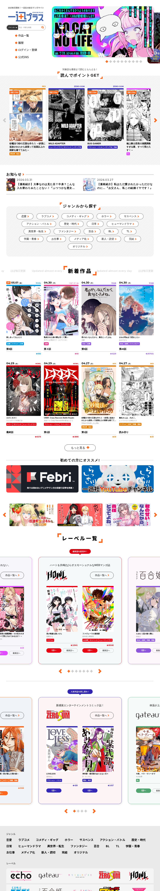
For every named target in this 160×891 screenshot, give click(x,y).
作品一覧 (23, 35)
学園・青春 (30, 239)
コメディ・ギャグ (76, 216)
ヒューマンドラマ (122, 223)
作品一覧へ (11, 575)
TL (127, 231)
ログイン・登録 (27, 50)
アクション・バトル (37, 223)
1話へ (53, 650)
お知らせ (14, 174)
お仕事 (55, 239)
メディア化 (80, 239)
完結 (131, 239)
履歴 (21, 43)
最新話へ (16, 653)
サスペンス (130, 216)
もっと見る (78, 447)
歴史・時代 (70, 223)
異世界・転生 (36, 231)
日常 (94, 223)
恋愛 (23, 216)
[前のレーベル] (61, 671)
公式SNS (23, 57)
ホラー (105, 216)
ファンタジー (66, 231)
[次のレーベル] (98, 671)
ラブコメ (46, 216)
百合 (91, 231)
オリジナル (79, 246)
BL (110, 231)
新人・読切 (107, 239)
